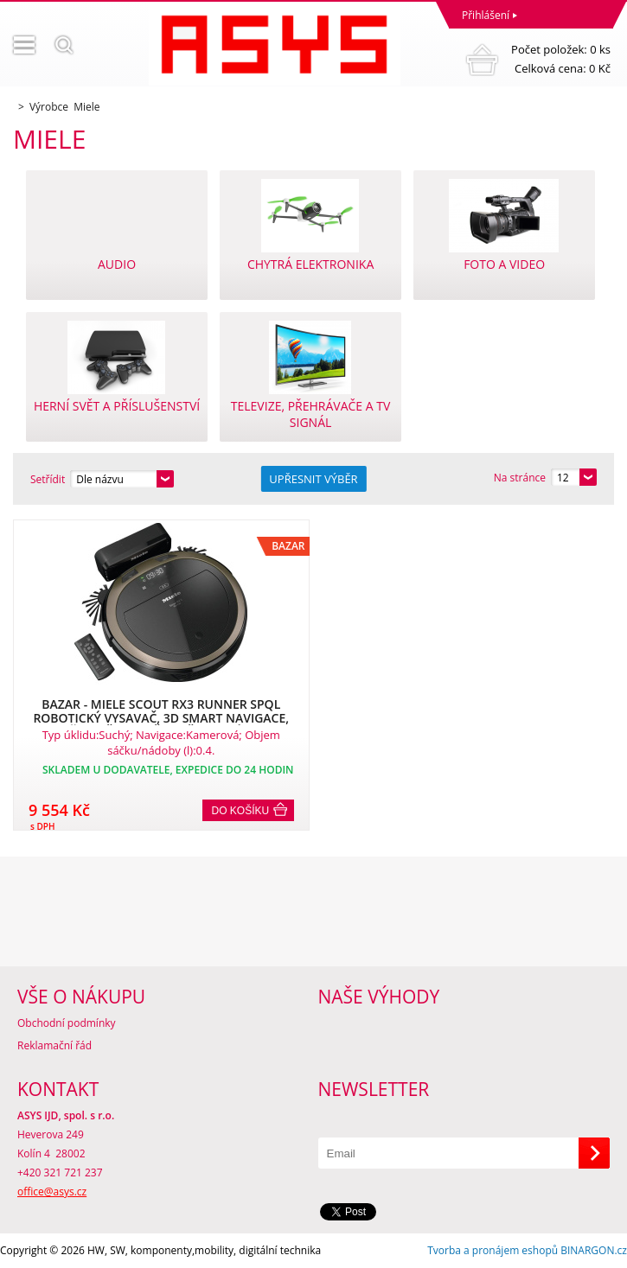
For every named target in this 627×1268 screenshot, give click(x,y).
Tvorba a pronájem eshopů (492, 1250)
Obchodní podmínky (66, 1023)
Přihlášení (485, 15)
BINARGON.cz (593, 1250)
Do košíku (241, 811)
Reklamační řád (54, 1045)
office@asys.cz (51, 1191)
